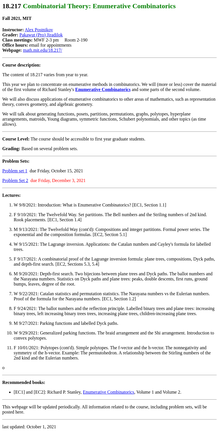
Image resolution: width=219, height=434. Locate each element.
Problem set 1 (14, 170)
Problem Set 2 (15, 180)
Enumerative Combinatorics (108, 392)
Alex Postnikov (39, 29)
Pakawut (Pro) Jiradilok (41, 34)
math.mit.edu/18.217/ (42, 50)
